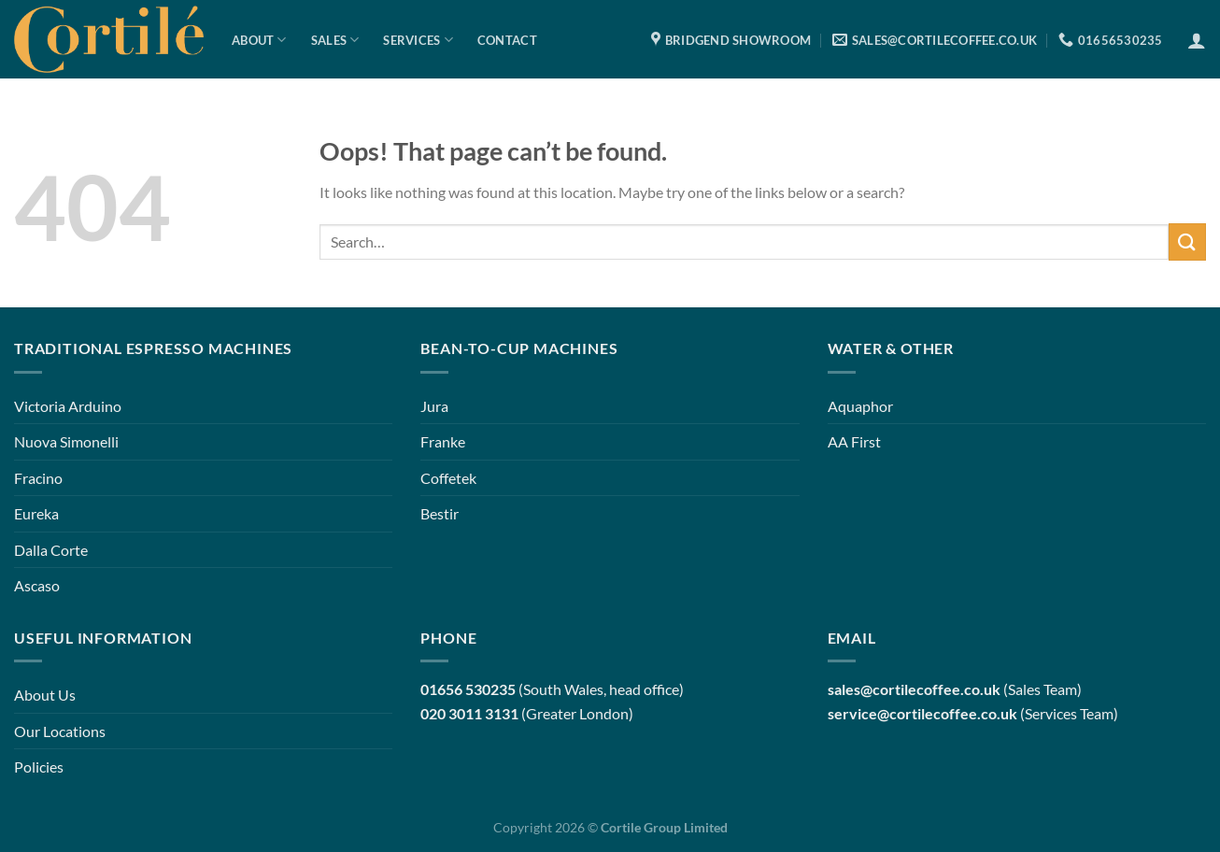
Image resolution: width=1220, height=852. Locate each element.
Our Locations (60, 731)
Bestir (439, 513)
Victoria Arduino (67, 406)
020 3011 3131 (469, 713)
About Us (45, 694)
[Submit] (1187, 241)
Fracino (38, 478)
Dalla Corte (51, 550)
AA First (854, 441)
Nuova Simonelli (66, 441)
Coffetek (448, 478)
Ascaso (37, 585)
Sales (335, 40)
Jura (434, 406)
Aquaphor (860, 406)
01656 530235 (468, 689)
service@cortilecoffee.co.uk (922, 713)
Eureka (36, 513)
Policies (39, 766)
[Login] (1196, 40)
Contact (507, 40)
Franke (442, 441)
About (259, 40)
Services (418, 40)
